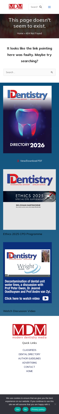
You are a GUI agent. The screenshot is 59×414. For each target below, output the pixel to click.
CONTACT (29, 366)
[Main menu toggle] (49, 7)
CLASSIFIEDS (29, 350)
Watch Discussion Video (19, 311)
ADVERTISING (29, 362)
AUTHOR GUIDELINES (29, 358)
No (25, 409)
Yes (17, 409)
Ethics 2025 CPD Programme (22, 234)
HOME (29, 371)
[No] (55, 404)
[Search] (41, 7)
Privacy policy (38, 409)
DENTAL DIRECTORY (29, 354)
